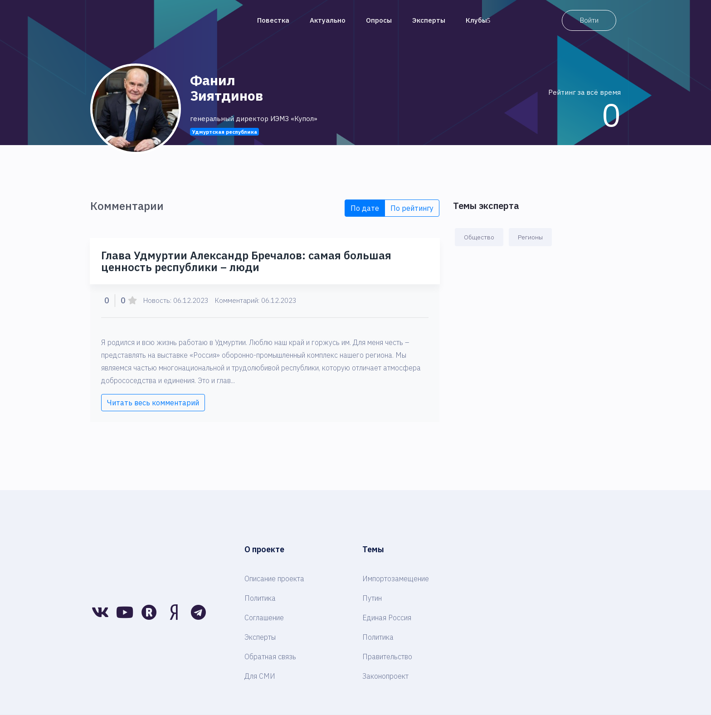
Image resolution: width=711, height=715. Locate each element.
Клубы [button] (478, 20)
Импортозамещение (395, 578)
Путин (372, 598)
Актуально (328, 20)
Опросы (379, 20)
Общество (479, 237)
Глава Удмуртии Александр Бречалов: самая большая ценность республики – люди (246, 261)
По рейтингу (411, 208)
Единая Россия (386, 617)
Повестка (273, 20)
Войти (589, 20)
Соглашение (264, 617)
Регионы (530, 237)
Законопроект (385, 676)
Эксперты (428, 20)
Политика (260, 598)
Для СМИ (259, 676)
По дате (365, 208)
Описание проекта (274, 578)
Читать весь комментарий (153, 402)
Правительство (387, 656)
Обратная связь (270, 656)
